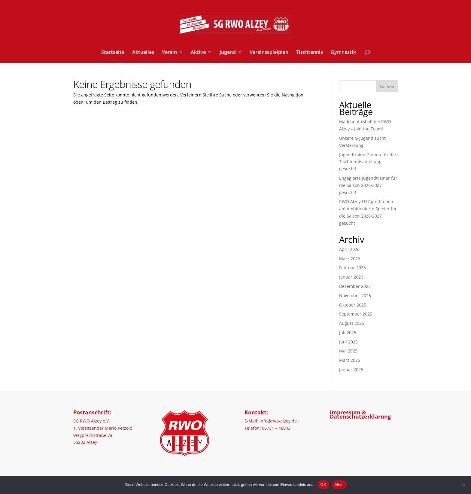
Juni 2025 (348, 342)
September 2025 (355, 314)
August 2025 (351, 323)
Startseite (112, 52)
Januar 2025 (351, 369)
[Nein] (463, 485)
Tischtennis (309, 52)
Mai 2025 (348, 351)
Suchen (386, 86)
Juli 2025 (347, 332)
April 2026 (349, 249)
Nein (339, 484)
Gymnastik (343, 52)
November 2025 (355, 295)
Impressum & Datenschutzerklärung (360, 414)
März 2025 (349, 360)
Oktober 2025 (352, 305)
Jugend (228, 52)
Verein (169, 52)
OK (323, 484)
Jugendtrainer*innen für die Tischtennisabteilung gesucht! (367, 162)
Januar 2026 (351, 277)
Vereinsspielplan (269, 52)
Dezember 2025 (355, 286)
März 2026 (349, 258)
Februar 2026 (352, 267)
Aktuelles (143, 52)
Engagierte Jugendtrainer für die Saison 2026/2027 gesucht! (368, 185)
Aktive (198, 52)
